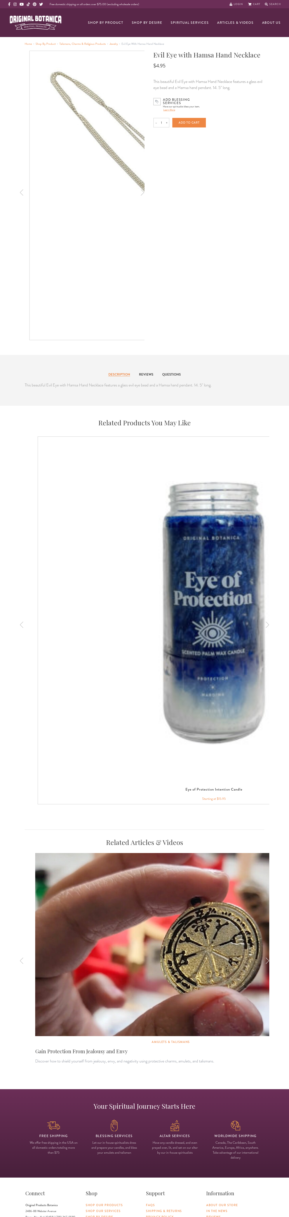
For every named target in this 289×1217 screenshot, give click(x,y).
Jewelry (113, 44)
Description (119, 374)
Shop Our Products (104, 1205)
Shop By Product (105, 22)
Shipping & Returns (164, 1211)
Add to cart (189, 122)
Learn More (169, 110)
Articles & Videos (235, 22)
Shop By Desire (147, 22)
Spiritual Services (190, 22)
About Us (271, 22)
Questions (171, 374)
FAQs (150, 1205)
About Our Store (222, 1205)
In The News (217, 1211)
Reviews (146, 374)
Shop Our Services (103, 1211)
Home (28, 44)
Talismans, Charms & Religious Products (82, 44)
